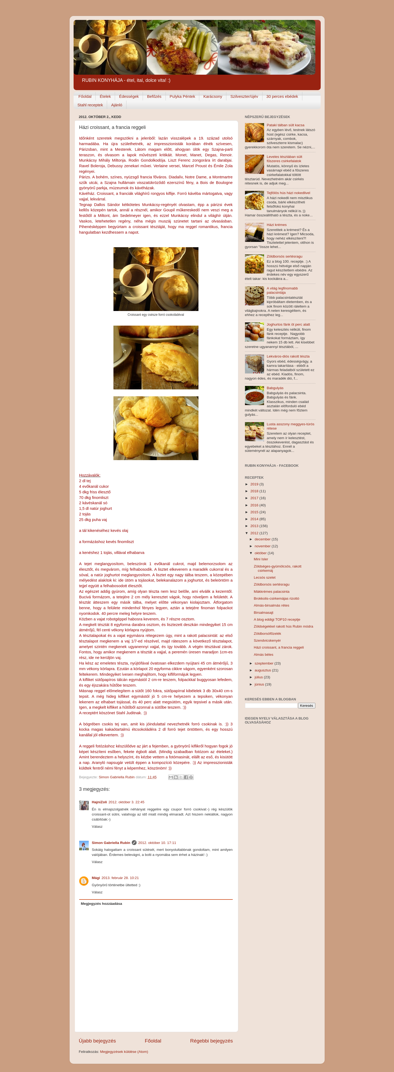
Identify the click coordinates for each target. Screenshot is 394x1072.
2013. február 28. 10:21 (120, 878)
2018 (254, 491)
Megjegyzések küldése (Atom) (124, 1052)
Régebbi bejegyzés (211, 1041)
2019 (254, 484)
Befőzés (154, 96)
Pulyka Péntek (182, 96)
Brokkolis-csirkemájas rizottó (276, 598)
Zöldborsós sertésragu (284, 256)
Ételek (105, 96)
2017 (254, 498)
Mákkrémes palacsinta (271, 592)
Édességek (129, 96)
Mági (96, 878)
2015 (254, 512)
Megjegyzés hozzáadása (101, 904)
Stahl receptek (90, 105)
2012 (254, 533)
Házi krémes (277, 225)
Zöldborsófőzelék (267, 634)
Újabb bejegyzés (97, 1041)
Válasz (97, 827)
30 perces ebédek (282, 96)
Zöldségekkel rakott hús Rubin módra (283, 626)
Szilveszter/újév (244, 96)
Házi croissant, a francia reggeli (279, 647)
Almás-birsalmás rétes (271, 605)
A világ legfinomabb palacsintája (282, 290)
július (259, 677)
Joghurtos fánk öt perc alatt (288, 324)
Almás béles (263, 655)
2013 (254, 526)
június (260, 684)
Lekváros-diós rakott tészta (288, 356)
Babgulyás (275, 388)
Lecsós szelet (265, 577)
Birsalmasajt (263, 613)
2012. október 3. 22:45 (127, 802)
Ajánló (116, 105)
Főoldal (84, 96)
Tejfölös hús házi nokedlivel (288, 193)
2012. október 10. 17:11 (157, 843)
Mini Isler (261, 559)
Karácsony (212, 96)
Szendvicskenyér (267, 640)
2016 (254, 505)
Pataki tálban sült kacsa (285, 125)
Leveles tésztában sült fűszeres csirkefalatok (284, 159)
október (261, 553)
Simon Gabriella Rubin (111, 843)
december (263, 539)
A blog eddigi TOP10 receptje (277, 619)
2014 (254, 519)
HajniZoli (99, 802)
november (263, 546)
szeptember (264, 663)
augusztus (263, 670)
